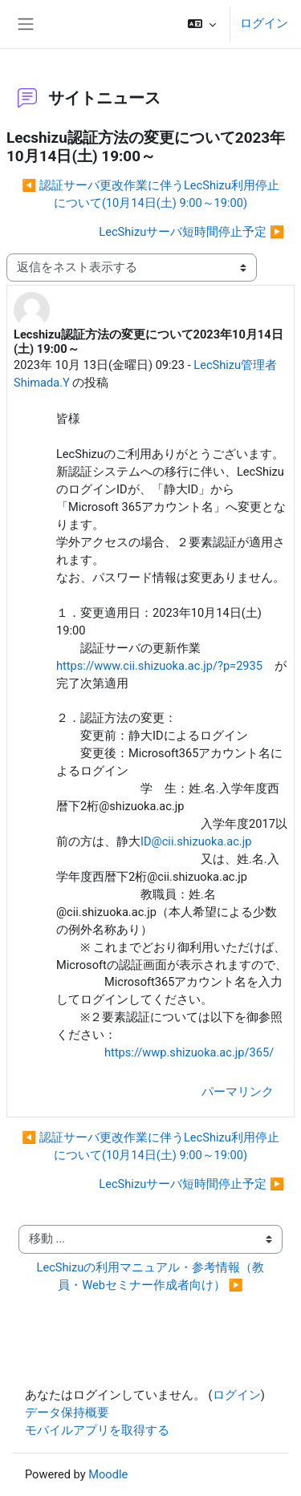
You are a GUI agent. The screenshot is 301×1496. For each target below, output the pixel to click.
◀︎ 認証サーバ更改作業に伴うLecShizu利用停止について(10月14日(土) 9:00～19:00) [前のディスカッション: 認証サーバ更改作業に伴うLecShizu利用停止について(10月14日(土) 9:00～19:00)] (150, 194)
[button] (201, 24)
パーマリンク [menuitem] (237, 1091)
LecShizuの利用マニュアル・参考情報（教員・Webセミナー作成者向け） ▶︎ (151, 1276)
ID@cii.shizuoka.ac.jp (195, 841)
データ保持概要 (67, 1412)
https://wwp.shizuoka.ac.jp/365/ (189, 1052)
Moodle (108, 1474)
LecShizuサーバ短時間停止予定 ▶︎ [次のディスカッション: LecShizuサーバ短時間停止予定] (191, 232)
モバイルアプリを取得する (97, 1430)
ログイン (264, 23)
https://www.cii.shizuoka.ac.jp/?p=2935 (159, 666)
